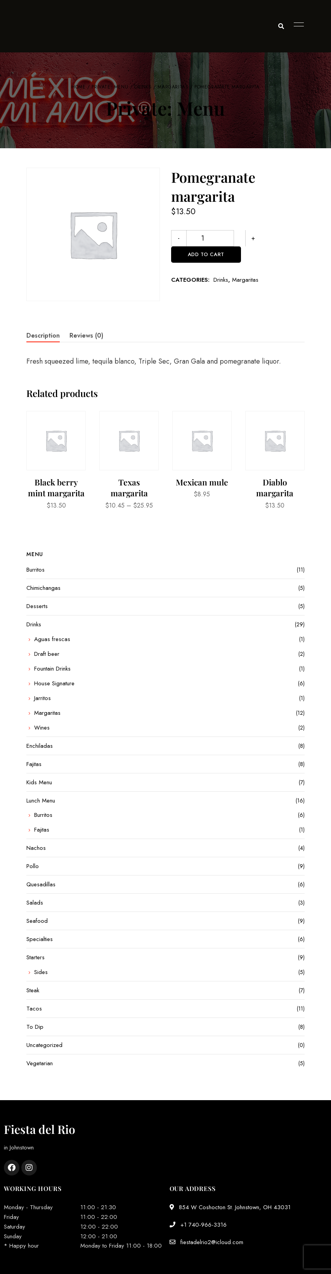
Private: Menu (110, 86)
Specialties (39, 939)
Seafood (37, 921)
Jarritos (42, 698)
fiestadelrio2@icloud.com (206, 1242)
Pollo (32, 866)
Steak (32, 990)
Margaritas (173, 86)
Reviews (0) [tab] (86, 335)
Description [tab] (43, 335)
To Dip (34, 1027)
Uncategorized (44, 1045)
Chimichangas (43, 588)
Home (78, 86)
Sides (41, 972)
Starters (35, 957)
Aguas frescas (52, 639)
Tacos (34, 1008)
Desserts (37, 606)
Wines (42, 727)
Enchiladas (39, 746)
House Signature (54, 683)
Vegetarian (39, 1063)
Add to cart (269, 238)
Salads (34, 902)
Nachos (36, 848)
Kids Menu (39, 782)
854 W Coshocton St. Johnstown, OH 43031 (230, 1207)
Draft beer (46, 654)
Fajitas (34, 764)
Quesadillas (40, 884)
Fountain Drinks (52, 668)
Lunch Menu (40, 800)
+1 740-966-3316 (198, 1224)
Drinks (143, 86)
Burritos (35, 569)
